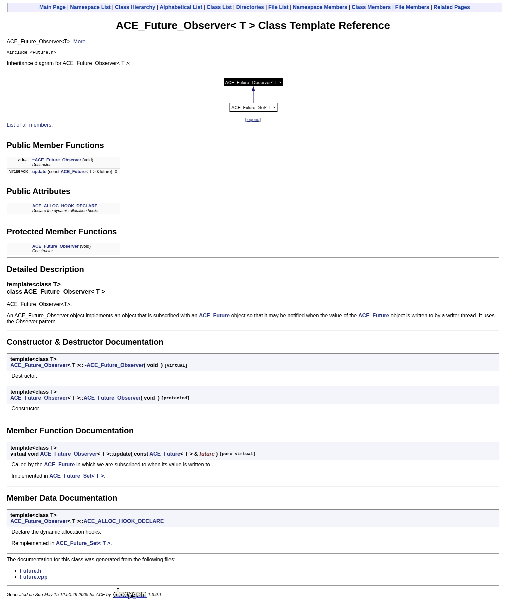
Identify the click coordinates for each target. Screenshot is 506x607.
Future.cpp (34, 578)
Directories (250, 7)
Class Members (371, 7)
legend (253, 120)
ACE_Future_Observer (55, 247)
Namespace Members (320, 7)
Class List (219, 7)
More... (81, 41)
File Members (412, 7)
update (39, 172)
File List (278, 7)
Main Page (52, 7)
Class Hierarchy (135, 7)
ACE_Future (73, 172)
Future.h (30, 572)
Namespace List (90, 7)
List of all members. (30, 126)
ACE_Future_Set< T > (76, 477)
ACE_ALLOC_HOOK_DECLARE (65, 206)
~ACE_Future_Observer (56, 160)
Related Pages (452, 7)
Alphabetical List (181, 7)
